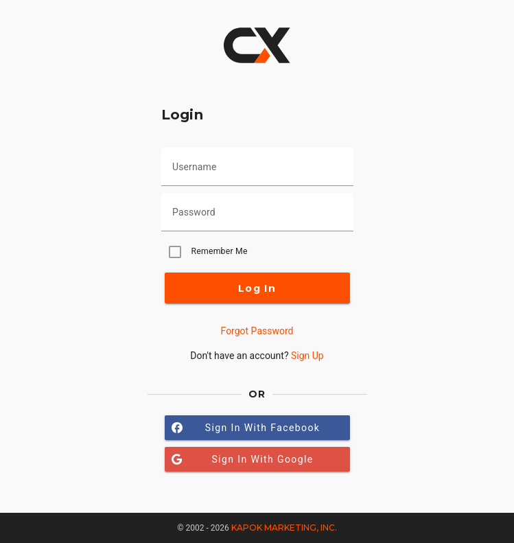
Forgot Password (257, 330)
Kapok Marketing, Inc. (284, 527)
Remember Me (219, 251)
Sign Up (307, 355)
